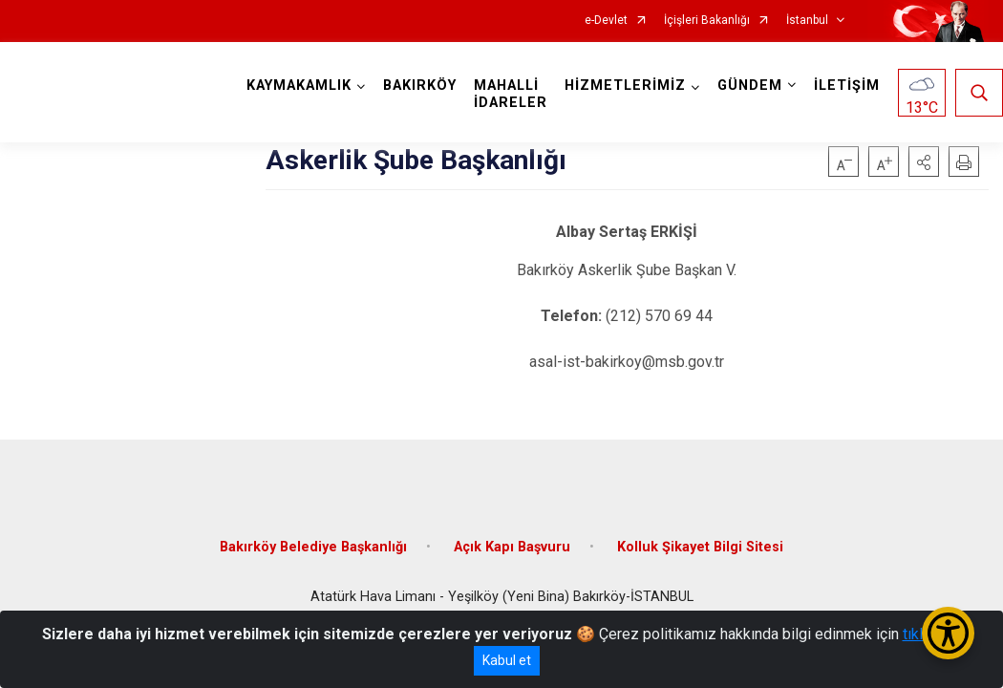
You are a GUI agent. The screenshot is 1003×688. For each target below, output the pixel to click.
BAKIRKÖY (420, 85)
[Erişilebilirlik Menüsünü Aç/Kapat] (948, 633)
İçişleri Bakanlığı (707, 20)
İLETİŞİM (847, 85)
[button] (923, 161)
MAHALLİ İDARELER (510, 94)
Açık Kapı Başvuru (512, 547)
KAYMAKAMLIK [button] (299, 85)
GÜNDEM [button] (749, 85)
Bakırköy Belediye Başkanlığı (313, 547)
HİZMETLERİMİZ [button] (625, 85)
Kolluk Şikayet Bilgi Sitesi (700, 547)
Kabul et (506, 660)
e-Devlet (606, 20)
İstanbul (807, 20)
